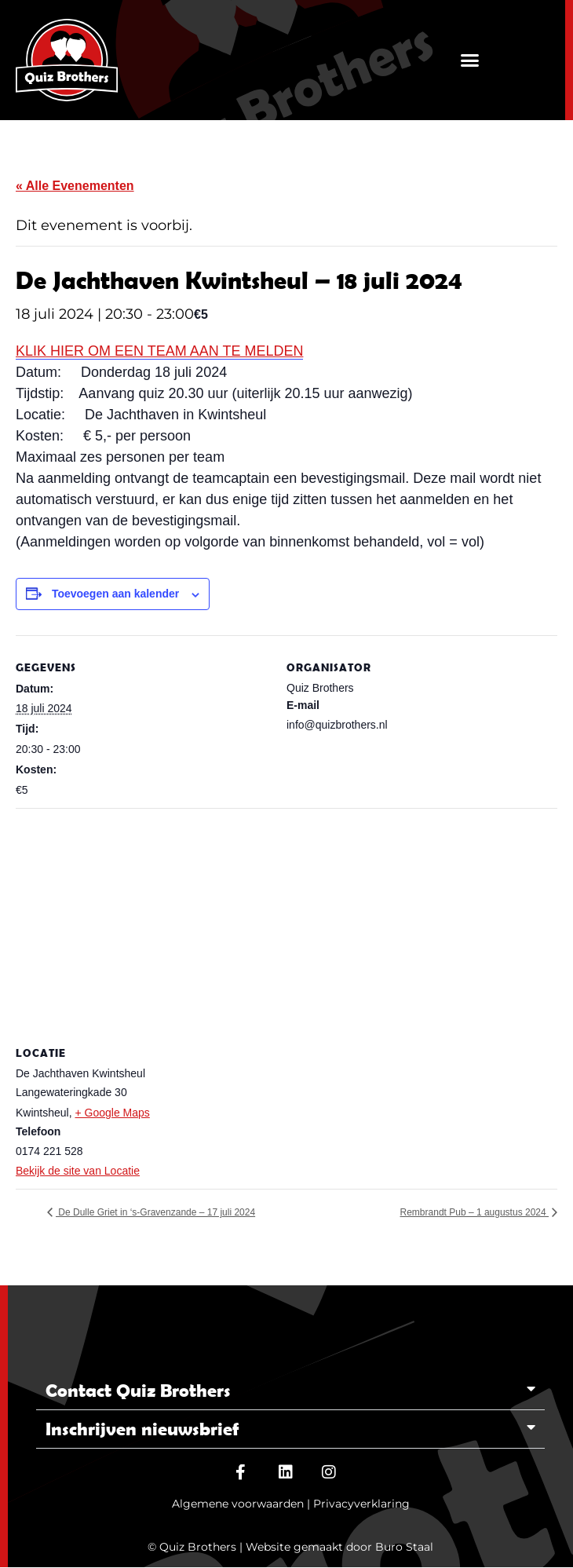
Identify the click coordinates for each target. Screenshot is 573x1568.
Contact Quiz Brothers (138, 1390)
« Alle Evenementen (75, 185)
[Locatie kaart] (286, 921)
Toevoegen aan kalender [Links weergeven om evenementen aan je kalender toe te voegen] (115, 593)
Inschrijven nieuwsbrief (142, 1428)
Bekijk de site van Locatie (78, 1170)
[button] (470, 60)
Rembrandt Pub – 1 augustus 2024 (474, 1212)
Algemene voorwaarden (238, 1504)
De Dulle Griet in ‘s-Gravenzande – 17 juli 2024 (155, 1212)
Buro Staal (404, 1547)
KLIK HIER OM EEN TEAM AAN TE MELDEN (159, 351)
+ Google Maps (112, 1112)
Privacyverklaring (361, 1504)
